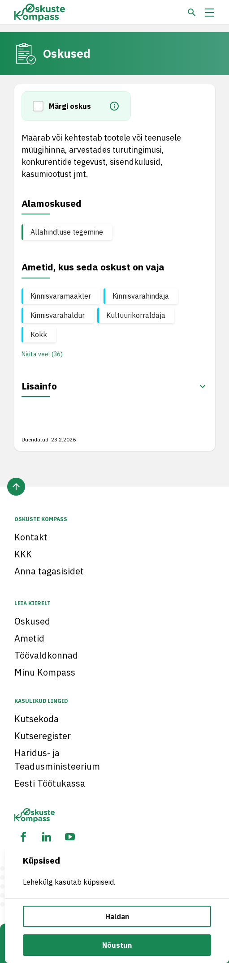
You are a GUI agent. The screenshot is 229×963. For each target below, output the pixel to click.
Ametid (29, 638)
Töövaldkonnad (46, 655)
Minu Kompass (44, 672)
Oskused (32, 621)
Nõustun (117, 945)
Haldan (117, 916)
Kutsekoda (36, 719)
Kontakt (31, 537)
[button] (41, 106)
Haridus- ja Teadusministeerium (57, 759)
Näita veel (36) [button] (42, 354)
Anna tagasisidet (49, 571)
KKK (23, 554)
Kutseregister (42, 736)
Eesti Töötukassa (49, 783)
